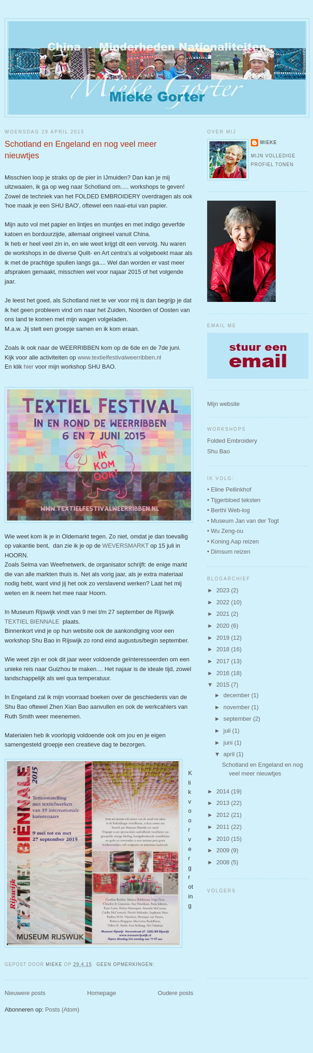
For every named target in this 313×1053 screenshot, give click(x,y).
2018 (223, 649)
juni (228, 742)
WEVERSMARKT (125, 545)
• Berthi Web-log (228, 510)
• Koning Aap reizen (233, 541)
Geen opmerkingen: (126, 964)
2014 (223, 791)
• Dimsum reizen (228, 551)
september (238, 718)
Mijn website (223, 403)
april (229, 754)
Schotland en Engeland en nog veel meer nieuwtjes (80, 149)
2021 (223, 613)
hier (28, 366)
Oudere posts (175, 992)
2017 (223, 661)
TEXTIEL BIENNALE (32, 621)
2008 (223, 862)
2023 (223, 590)
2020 (223, 625)
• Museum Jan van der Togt (243, 520)
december (237, 695)
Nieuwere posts (25, 992)
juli (227, 730)
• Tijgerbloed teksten (234, 500)
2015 (223, 684)
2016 (223, 673)
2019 (223, 637)
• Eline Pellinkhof (229, 489)
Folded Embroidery (232, 440)
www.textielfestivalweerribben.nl (120, 357)
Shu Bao (218, 451)
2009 (223, 850)
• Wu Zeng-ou (225, 530)
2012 (223, 814)
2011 (223, 826)
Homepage (101, 992)
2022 (223, 602)
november (237, 707)
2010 (223, 838)
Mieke (268, 142)
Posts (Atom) (62, 1009)
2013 (223, 802)
